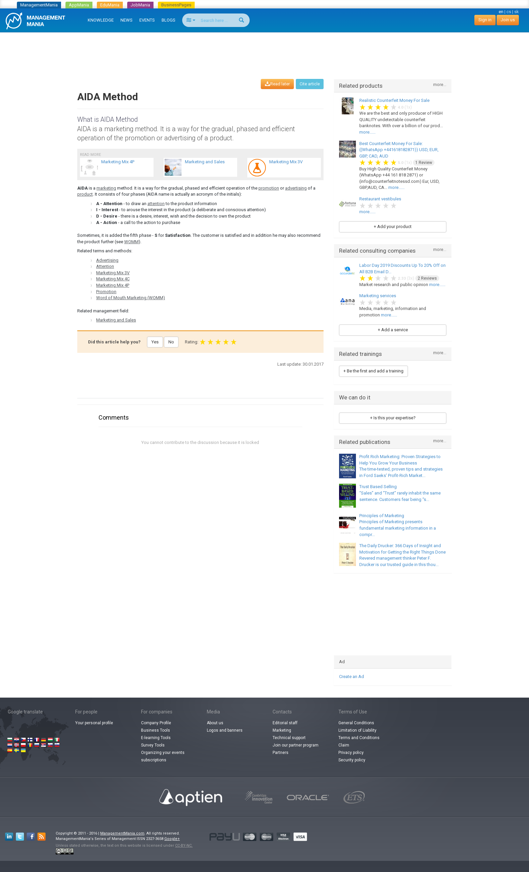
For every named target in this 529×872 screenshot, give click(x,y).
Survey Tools (153, 745)
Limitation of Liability (357, 730)
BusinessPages (176, 4)
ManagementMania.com (122, 833)
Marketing (282, 730)
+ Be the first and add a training (373, 370)
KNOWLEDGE (101, 20)
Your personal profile (94, 723)
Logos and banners (225, 730)
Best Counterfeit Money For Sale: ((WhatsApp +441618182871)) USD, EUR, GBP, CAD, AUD (399, 150)
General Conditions (356, 723)
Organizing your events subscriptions (163, 756)
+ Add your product (393, 226)
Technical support (289, 737)
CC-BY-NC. (184, 845)
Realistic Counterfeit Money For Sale (394, 100)
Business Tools (155, 730)
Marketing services (377, 295)
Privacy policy (351, 752)
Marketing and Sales (116, 319)
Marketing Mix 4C (113, 278)
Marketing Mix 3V (113, 272)
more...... (367, 132)
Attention (105, 266)
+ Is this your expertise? (393, 417)
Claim (343, 745)
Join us (508, 19)
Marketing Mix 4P (112, 285)
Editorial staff (285, 723)
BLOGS (168, 20)
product (85, 194)
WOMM (131, 241)
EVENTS (147, 20)
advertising (296, 188)
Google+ (172, 839)
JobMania (140, 4)
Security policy (351, 760)
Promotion (106, 291)
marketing (106, 188)
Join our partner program (295, 745)
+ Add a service (393, 329)
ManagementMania (39, 4)
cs (508, 11)
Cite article (310, 84)
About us (215, 723)
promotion (268, 188)
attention (156, 203)
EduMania (109, 4)
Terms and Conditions (359, 737)
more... (439, 85)
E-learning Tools (156, 737)
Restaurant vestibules (380, 198)
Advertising (107, 260)
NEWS (126, 20)
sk (516, 11)
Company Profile (156, 723)
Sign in (485, 19)
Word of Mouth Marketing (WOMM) (130, 297)
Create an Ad (351, 676)
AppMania (79, 4)
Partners (280, 752)
